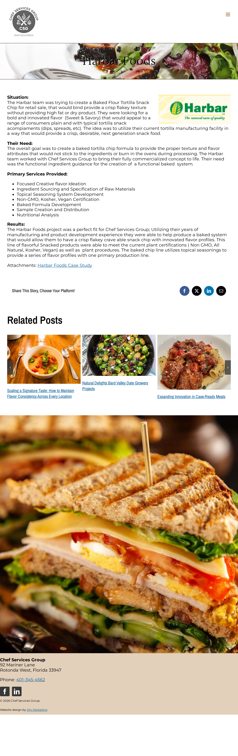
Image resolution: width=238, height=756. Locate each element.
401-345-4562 (30, 679)
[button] (10, 367)
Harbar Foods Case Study (65, 265)
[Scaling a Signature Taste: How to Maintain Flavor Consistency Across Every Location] (44, 337)
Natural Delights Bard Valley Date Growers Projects (115, 386)
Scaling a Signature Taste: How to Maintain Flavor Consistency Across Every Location (40, 393)
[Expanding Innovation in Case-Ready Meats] (194, 337)
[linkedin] (17, 691)
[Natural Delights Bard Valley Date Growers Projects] (119, 337)
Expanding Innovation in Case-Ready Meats (191, 397)
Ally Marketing (37, 710)
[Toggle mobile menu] (228, 14)
